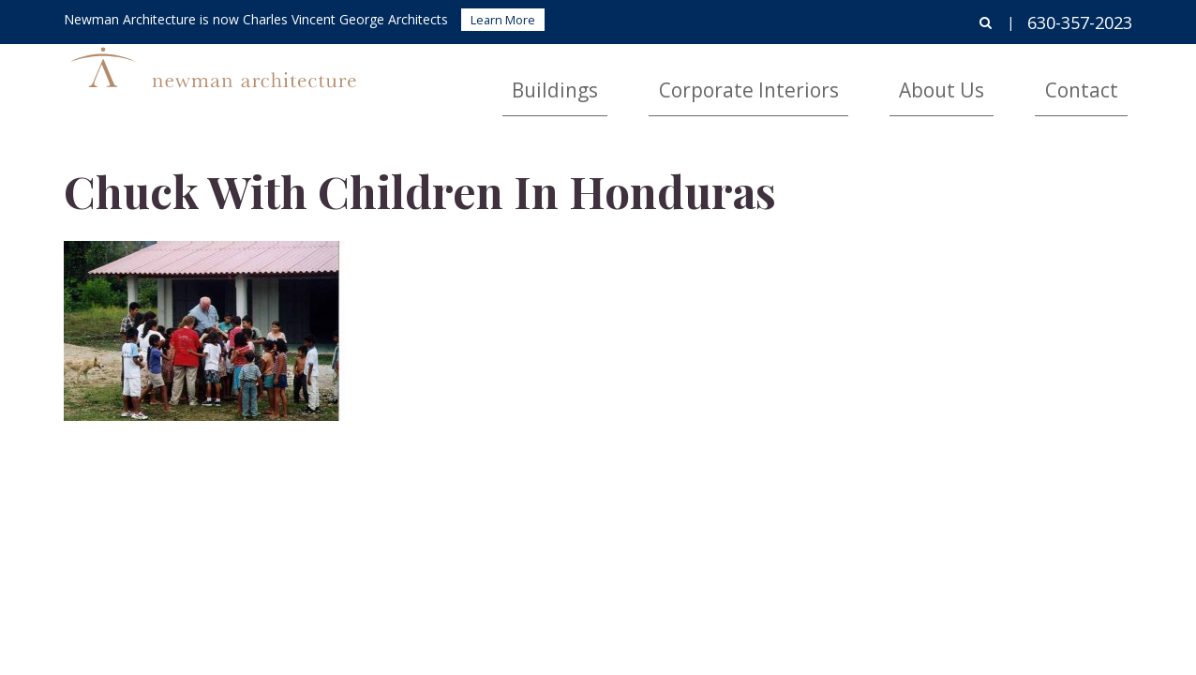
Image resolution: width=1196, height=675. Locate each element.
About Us (1002, 80)
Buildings (722, 80)
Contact (1101, 80)
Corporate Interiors (862, 80)
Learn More (503, 19)
